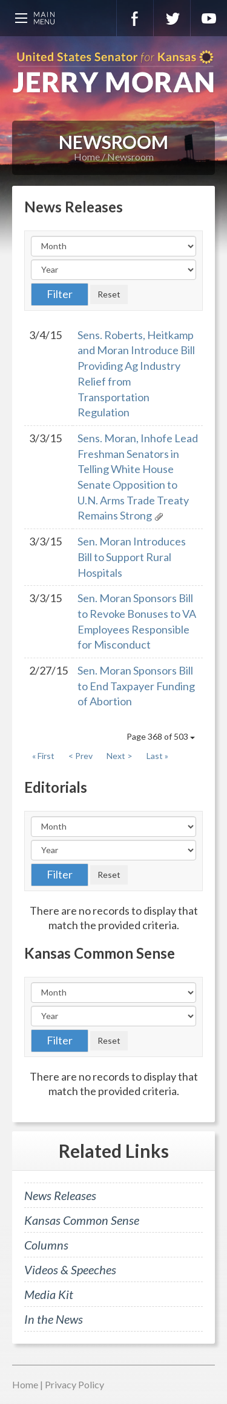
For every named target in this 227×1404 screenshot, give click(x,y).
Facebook (135, 18)
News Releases (60, 1195)
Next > (120, 756)
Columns (46, 1244)
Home (87, 156)
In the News (53, 1319)
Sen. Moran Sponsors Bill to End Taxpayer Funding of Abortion (136, 686)
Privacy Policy (74, 1384)
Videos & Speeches (70, 1269)
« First (43, 756)
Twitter (172, 18)
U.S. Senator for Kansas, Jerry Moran (113, 72)
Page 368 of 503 (161, 736)
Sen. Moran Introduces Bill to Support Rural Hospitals (131, 557)
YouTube (209, 18)
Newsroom (130, 156)
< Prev (80, 756)
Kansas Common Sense (81, 1220)
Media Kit (48, 1294)
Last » (157, 756)
